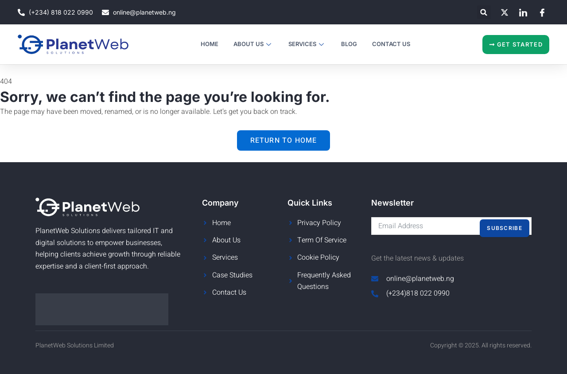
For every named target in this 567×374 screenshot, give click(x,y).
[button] (484, 12)
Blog (349, 43)
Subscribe (504, 228)
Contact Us (391, 43)
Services (307, 43)
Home (209, 43)
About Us (253, 43)
